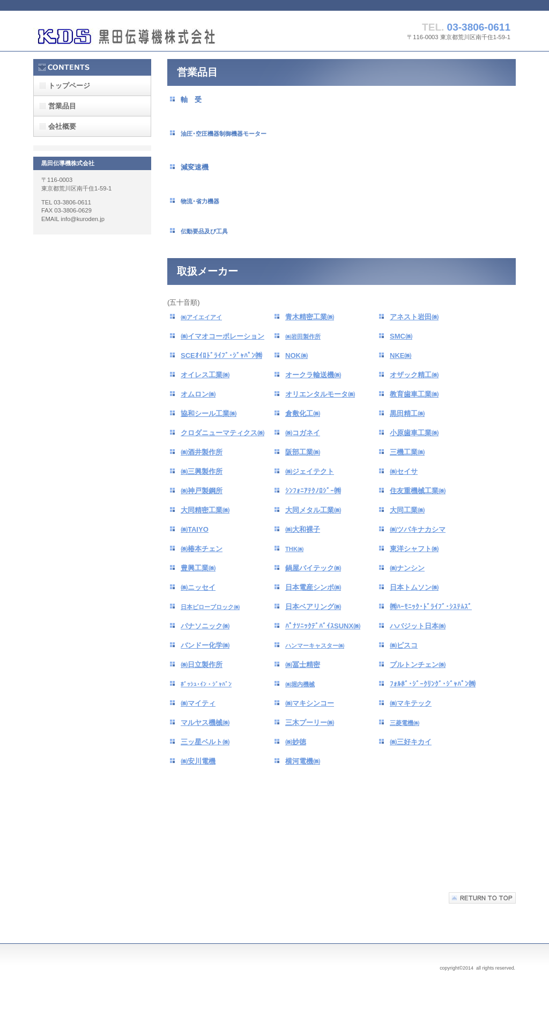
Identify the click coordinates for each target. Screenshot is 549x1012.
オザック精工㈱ (414, 375)
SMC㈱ (401, 336)
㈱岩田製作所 (303, 336)
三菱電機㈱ (404, 723)
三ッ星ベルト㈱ (205, 742)
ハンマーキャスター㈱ (314, 645)
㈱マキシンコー (309, 703)
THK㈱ (294, 549)
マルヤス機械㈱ (205, 722)
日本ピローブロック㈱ (210, 607)
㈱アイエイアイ (201, 317)
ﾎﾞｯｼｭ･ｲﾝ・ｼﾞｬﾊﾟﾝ (206, 684)
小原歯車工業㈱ (414, 433)
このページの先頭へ (482, 898)
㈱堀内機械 (300, 684)
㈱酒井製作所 (201, 452)
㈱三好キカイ (411, 742)
